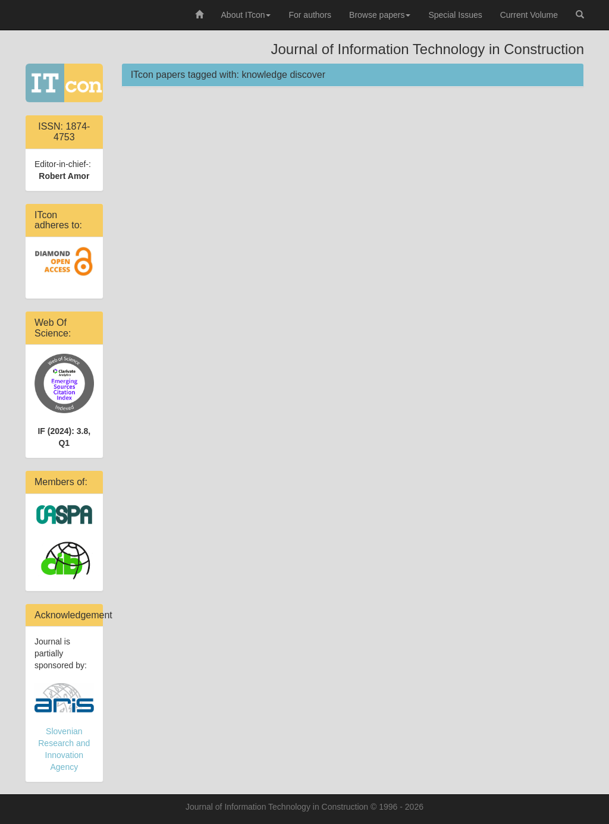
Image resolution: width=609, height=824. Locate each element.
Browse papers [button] (379, 15)
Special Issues (455, 15)
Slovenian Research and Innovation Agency (64, 727)
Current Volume (529, 15)
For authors (309, 15)
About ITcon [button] (246, 15)
